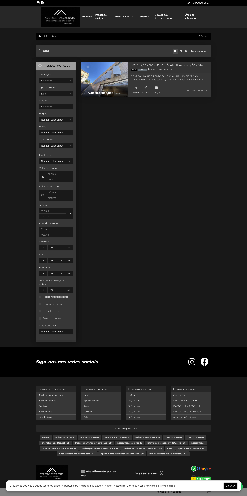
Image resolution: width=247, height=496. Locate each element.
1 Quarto (133, 394)
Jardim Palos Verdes (51, 394)
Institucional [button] (122, 16)
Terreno (88, 411)
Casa (86, 394)
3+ (60, 247)
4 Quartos (134, 411)
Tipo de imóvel (48, 87)
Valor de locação (49, 186)
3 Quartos (134, 406)
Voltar (204, 36)
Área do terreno (48, 223)
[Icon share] (38, 3)
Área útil (44, 204)
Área (86, 406)
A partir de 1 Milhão (184, 417)
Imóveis (87, 16)
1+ (43, 247)
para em (93, 443)
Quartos (44, 241)
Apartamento (91, 400)
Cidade (43, 100)
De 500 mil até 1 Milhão (187, 411)
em (147, 437)
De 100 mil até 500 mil (186, 406)
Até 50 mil (179, 394)
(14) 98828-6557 (200, 2)
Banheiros (45, 267)
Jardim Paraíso (47, 400)
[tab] (56, 66)
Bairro (42, 126)
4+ (68, 247)
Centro (43, 406)
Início (43, 36)
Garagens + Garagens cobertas (51, 282)
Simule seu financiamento (164, 16)
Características (47, 325)
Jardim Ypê (45, 411)
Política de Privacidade (160, 485)
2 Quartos (134, 400)
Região (43, 113)
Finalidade (45, 154)
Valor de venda (48, 168)
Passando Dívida (101, 16)
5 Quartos (134, 417)
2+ (51, 247)
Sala (54, 36)
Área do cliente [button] (190, 16)
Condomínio (46, 139)
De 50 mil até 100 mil (185, 400)
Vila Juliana (45, 417)
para (65, 437)
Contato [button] (143, 16)
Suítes (42, 254)
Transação (45, 74)
